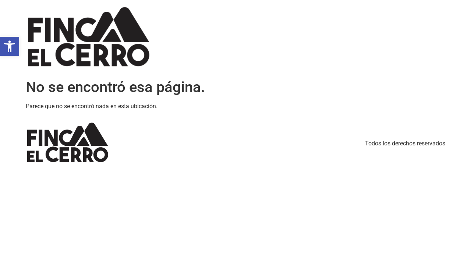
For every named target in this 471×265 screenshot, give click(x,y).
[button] (9, 46)
